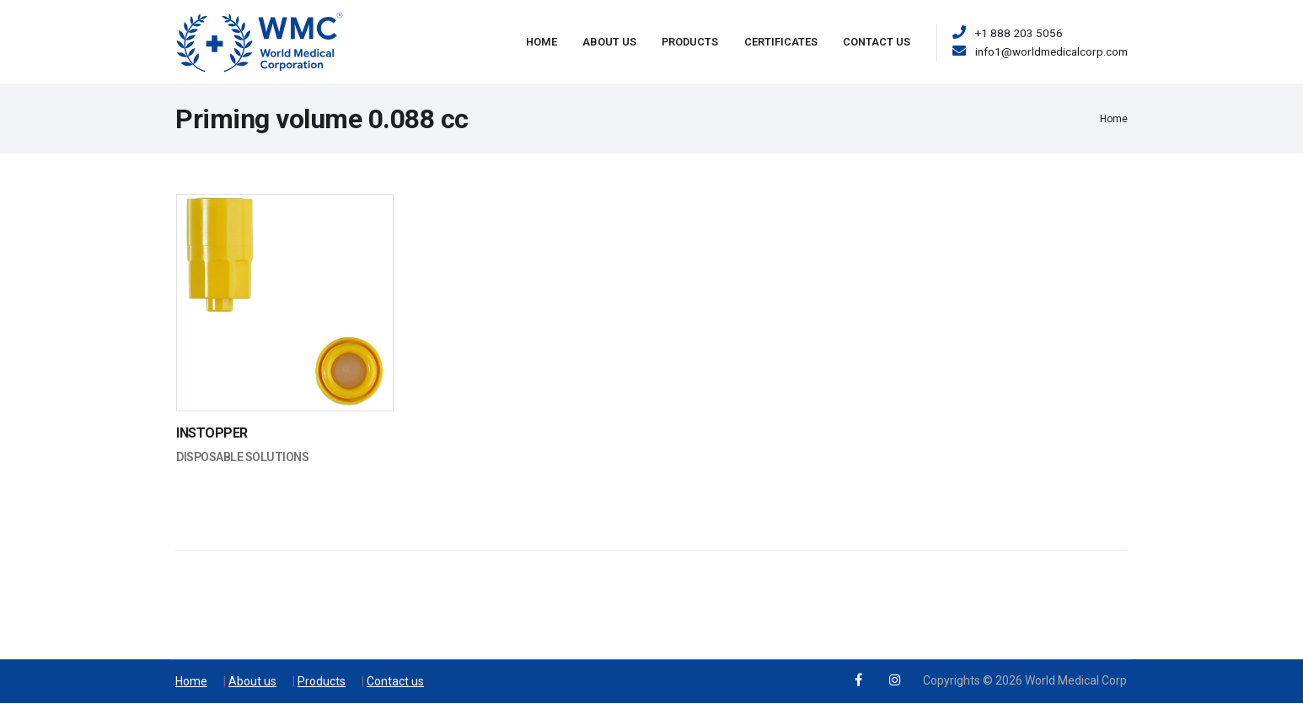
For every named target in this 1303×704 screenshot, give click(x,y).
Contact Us (876, 41)
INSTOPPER (212, 433)
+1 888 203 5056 (1019, 33)
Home (541, 41)
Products (690, 41)
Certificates (781, 41)
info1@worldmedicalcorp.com (1051, 51)
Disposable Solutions (242, 457)
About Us (609, 41)
